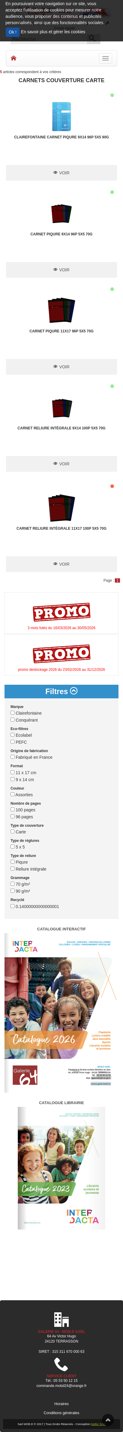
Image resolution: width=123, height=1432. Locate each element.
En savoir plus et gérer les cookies (53, 31)
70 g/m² (20, 884)
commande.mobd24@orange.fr (61, 1386)
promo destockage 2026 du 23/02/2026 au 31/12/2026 (61, 670)
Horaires (61, 1404)
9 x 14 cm (22, 779)
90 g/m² (20, 891)
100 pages (23, 809)
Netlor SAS (98, 1424)
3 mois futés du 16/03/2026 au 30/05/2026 (62, 628)
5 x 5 (18, 847)
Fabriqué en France (31, 757)
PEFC (19, 742)
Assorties (22, 794)
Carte (18, 831)
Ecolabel (21, 735)
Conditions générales (61, 1413)
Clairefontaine (26, 713)
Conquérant (24, 720)
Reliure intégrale (28, 869)
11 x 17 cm (23, 772)
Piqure (19, 862)
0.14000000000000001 (35, 906)
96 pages (22, 816)
